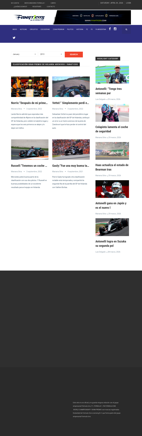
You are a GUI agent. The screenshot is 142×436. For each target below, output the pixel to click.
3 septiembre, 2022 (34, 109)
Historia (79, 29)
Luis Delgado (100, 99)
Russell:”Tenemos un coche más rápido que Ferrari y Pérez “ (48, 165)
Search (74, 54)
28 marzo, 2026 (114, 251)
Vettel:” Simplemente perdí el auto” (73, 103)
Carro (53, 3)
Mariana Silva (16, 109)
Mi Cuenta (15, 3)
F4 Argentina (101, 29)
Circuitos (34, 29)
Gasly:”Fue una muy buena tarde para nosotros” (81, 165)
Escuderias (45, 29)
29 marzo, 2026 (114, 99)
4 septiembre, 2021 (75, 171)
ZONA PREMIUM (58, 29)
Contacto (51, 7)
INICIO (15, 29)
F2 (87, 29)
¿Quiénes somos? (20, 7)
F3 (92, 29)
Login (128, 3)
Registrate (37, 7)
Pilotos (70, 29)
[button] (24, 54)
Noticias (23, 29)
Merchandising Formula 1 (34, 3)
